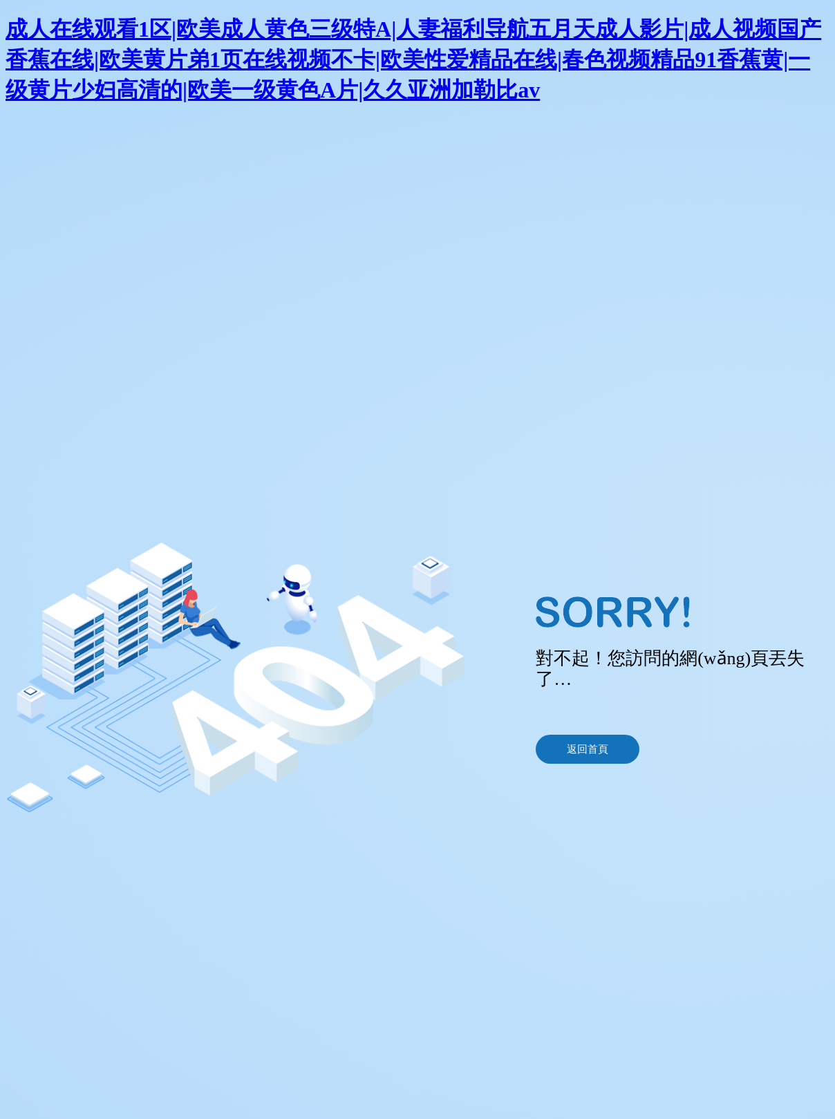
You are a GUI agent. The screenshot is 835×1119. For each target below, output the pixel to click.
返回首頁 (587, 749)
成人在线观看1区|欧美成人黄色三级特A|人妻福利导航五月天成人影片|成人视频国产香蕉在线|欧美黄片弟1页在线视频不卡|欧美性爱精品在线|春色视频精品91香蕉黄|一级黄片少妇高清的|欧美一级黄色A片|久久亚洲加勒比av (413, 59)
